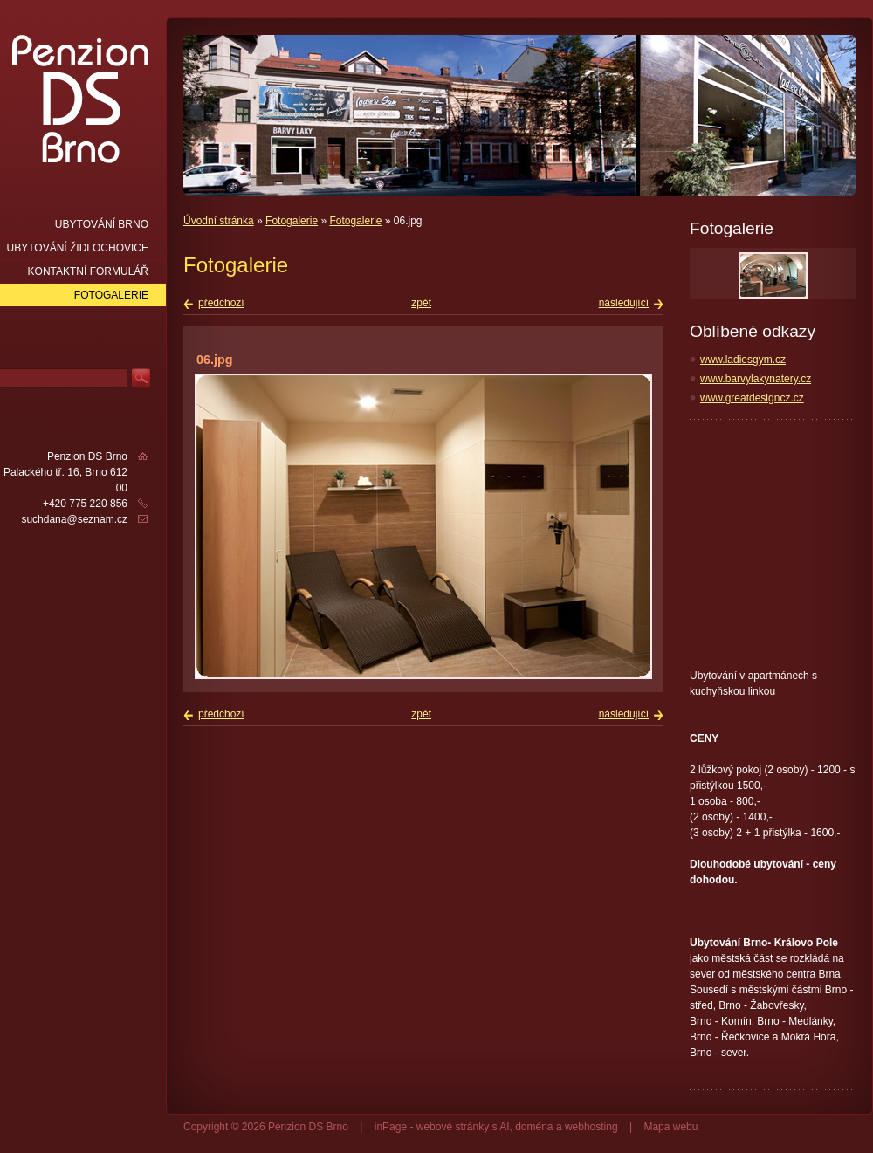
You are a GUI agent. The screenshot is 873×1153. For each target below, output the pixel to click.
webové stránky (452, 1127)
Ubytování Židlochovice (77, 248)
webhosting (591, 1127)
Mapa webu (670, 1127)
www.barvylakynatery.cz (755, 379)
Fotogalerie (291, 221)
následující (624, 303)
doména (534, 1127)
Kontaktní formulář (88, 271)
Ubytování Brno (101, 224)
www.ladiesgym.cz (743, 359)
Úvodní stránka (218, 221)
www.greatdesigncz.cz (752, 398)
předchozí (221, 303)
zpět (421, 303)
